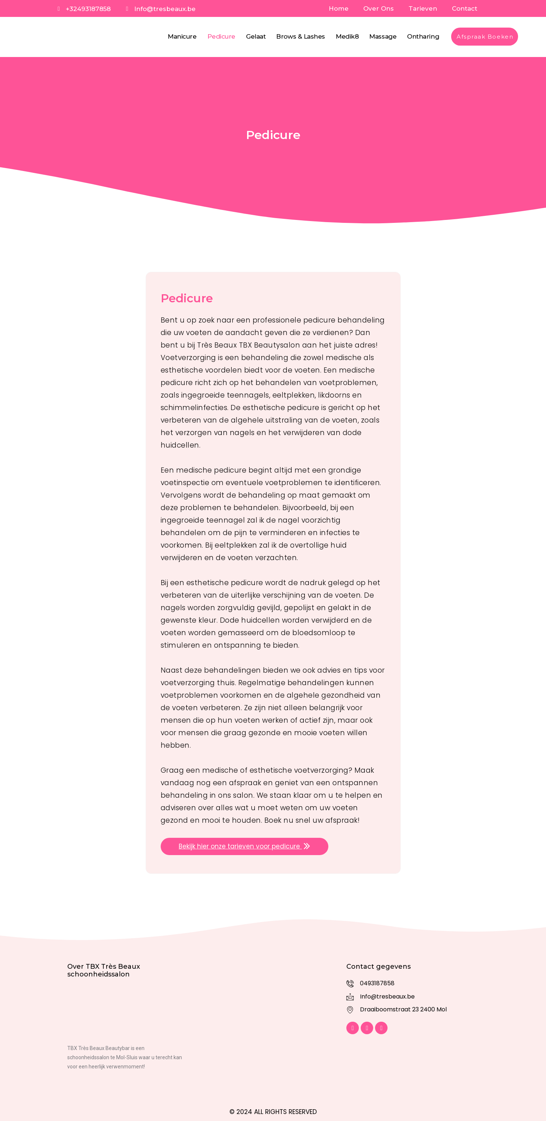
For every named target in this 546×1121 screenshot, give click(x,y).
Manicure (182, 36)
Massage (382, 36)
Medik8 (347, 36)
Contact (464, 8)
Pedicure (221, 36)
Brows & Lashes (300, 36)
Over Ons (378, 8)
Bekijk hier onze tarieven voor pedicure (244, 846)
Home (339, 8)
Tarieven (422, 8)
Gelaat (255, 36)
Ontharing (423, 36)
